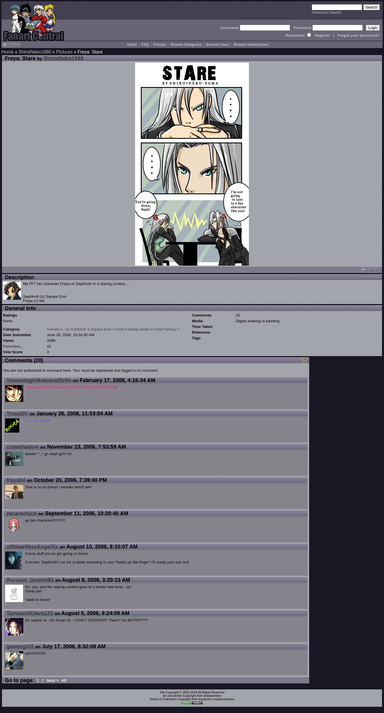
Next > (53, 681)
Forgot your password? (358, 35)
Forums (159, 45)
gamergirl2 (20, 646)
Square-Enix (101, 329)
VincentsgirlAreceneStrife (39, 380)
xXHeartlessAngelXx (32, 546)
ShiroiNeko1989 (34, 51)
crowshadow (23, 447)
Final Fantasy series (133, 329)
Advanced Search (327, 12)
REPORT (370, 270)
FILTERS (11, 44)
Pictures (64, 51)
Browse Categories (186, 45)
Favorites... (13, 346)
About (132, 45)
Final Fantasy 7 (167, 329)
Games (53, 329)
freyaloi (16, 480)
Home (7, 51)
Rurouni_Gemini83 (30, 580)
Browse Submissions (251, 45)
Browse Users (218, 45)
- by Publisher (75, 329)
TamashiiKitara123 (30, 613)
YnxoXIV (17, 413)
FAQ (144, 45)
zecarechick (22, 513)
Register (322, 35)
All (64, 681)
